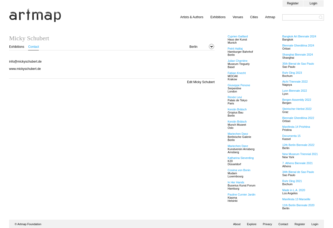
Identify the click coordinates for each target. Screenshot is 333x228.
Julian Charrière (237, 60)
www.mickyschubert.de (25, 69)
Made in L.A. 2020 (293, 190)
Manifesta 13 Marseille (296, 199)
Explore (252, 224)
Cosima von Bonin (239, 170)
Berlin (193, 47)
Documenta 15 (291, 135)
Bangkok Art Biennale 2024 (299, 36)
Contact (33, 47)
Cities (254, 17)
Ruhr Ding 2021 (292, 181)
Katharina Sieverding (241, 157)
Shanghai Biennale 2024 (297, 54)
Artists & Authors (191, 17)
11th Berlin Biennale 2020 (298, 205)
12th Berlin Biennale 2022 (298, 144)
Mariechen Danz (238, 133)
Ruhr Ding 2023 (292, 72)
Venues (238, 17)
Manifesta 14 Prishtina (296, 126)
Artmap (270, 17)
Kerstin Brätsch (237, 109)
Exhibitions (218, 17)
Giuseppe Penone (239, 85)
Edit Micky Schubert (201, 82)
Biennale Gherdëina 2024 (298, 45)
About (236, 224)
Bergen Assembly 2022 (296, 99)
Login (313, 3)
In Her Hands (236, 182)
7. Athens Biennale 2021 (297, 163)
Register (293, 3)
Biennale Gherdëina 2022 (298, 117)
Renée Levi (235, 97)
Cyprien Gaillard (238, 36)
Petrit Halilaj (235, 48)
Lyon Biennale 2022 (294, 90)
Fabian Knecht (237, 73)
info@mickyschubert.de (25, 61)
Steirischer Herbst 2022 (297, 108)
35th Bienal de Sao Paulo (298, 63)
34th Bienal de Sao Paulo (298, 171)
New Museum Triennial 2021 (300, 154)
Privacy (267, 224)
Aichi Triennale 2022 (295, 81)
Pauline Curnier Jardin (241, 194)
